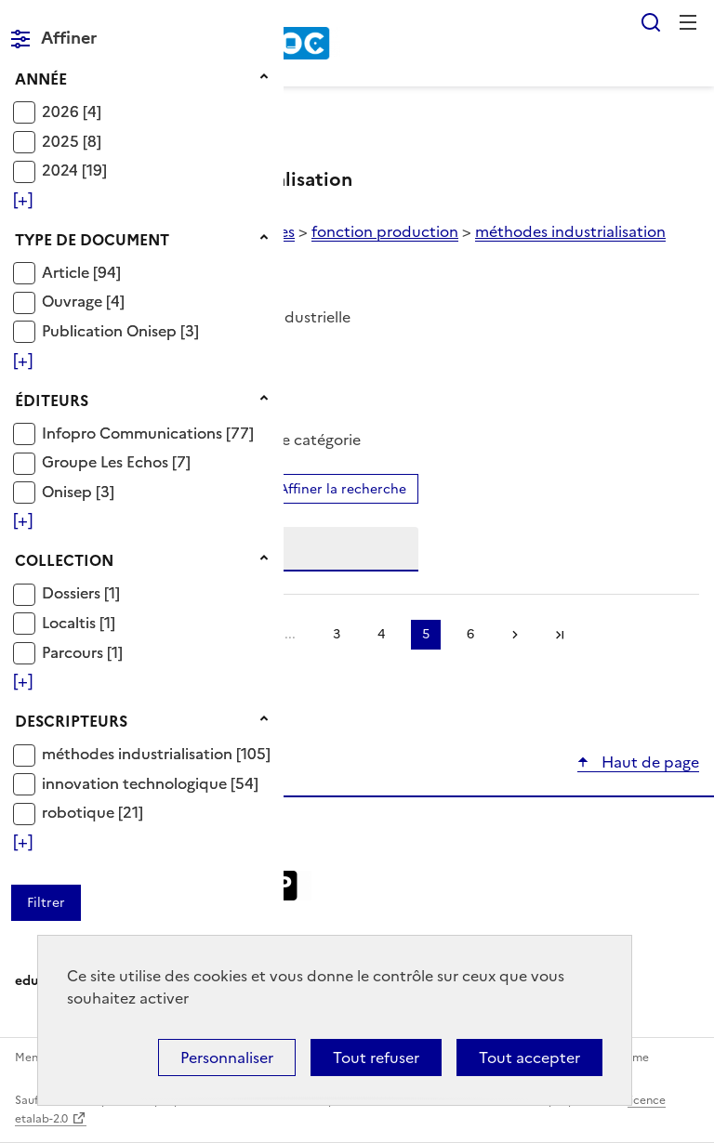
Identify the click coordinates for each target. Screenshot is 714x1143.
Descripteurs (71, 721)
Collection (64, 560)
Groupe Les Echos (107, 462)
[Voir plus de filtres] (23, 200)
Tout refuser (376, 1057)
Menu (688, 22)
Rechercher (650, 22)
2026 (62, 111)
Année (41, 79)
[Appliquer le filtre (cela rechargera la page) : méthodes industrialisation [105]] (156, 753)
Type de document (92, 240)
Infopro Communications (134, 433)
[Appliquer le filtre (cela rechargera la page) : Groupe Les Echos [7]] (116, 461)
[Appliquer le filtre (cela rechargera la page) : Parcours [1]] (82, 651)
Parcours (74, 652)
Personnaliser (226, 1057)
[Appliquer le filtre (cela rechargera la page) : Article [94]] (81, 271)
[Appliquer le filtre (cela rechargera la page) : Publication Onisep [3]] (120, 330)
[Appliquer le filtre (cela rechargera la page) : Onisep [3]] (78, 491)
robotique (80, 812)
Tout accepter (529, 1057)
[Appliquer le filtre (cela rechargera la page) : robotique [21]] (92, 811)
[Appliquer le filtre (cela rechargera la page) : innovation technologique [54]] (150, 782)
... (290, 634)
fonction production (384, 231)
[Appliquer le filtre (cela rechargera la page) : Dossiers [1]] (81, 592)
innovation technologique (136, 783)
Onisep (69, 491)
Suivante (515, 635)
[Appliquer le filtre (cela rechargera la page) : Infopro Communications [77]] (148, 432)
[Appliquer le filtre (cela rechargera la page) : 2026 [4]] (71, 111)
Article (67, 272)
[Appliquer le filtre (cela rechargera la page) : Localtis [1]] (78, 622)
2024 (62, 170)
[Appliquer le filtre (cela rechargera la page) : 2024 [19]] (74, 169)
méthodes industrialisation (139, 753)
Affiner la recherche (342, 489)
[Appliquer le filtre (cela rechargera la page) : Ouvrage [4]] (83, 300)
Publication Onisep (111, 331)
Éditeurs (51, 400)
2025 (62, 141)
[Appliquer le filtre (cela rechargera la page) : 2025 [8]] (71, 140)
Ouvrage (74, 301)
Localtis (70, 622)
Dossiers (73, 593)
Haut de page (648, 762)
